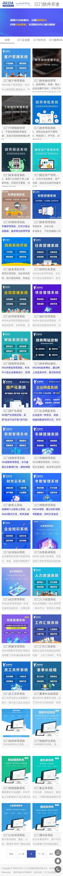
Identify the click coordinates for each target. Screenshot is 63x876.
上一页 (21, 854)
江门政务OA (56, 39)
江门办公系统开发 (52, 872)
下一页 (41, 854)
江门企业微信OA (23, 40)
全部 (7, 39)
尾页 (51, 854)
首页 (11, 854)
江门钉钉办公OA (39, 40)
